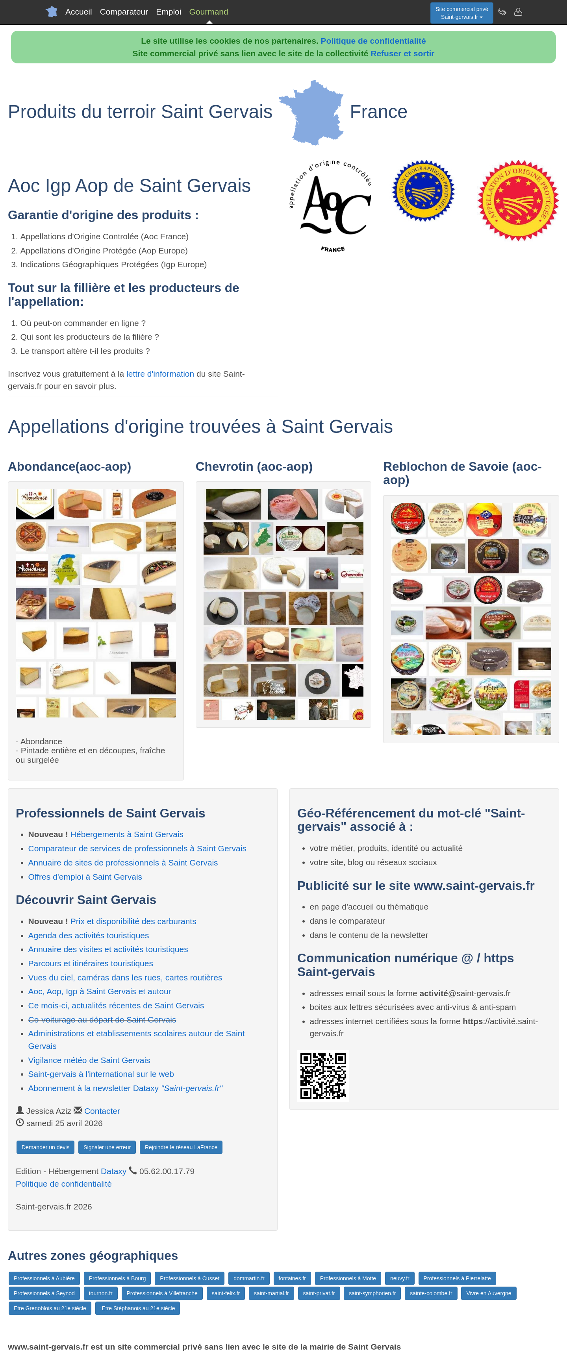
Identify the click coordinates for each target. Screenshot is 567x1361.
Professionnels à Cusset (189, 1278)
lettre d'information (161, 373)
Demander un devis (45, 1147)
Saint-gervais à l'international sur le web (101, 1073)
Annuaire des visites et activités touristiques (108, 949)
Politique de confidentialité (373, 40)
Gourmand (208, 11)
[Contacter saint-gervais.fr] (518, 12)
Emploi (168, 11)
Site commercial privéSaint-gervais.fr (461, 13)
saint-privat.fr (319, 1293)
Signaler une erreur (107, 1147)
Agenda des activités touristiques (88, 935)
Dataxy (113, 1171)
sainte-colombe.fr (431, 1293)
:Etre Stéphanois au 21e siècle (137, 1308)
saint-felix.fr (226, 1293)
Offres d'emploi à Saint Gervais (85, 876)
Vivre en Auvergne (488, 1293)
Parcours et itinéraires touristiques (90, 963)
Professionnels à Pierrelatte (457, 1278)
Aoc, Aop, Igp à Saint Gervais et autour (99, 991)
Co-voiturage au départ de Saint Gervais (102, 1019)
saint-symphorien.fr (372, 1293)
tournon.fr (101, 1293)
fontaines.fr (292, 1278)
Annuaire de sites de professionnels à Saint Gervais (123, 862)
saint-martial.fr (271, 1293)
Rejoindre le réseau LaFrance (181, 1147)
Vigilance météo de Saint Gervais (89, 1060)
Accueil (78, 11)
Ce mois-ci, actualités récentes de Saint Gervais (116, 1005)
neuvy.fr (400, 1278)
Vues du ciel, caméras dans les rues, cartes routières (125, 977)
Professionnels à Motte (348, 1278)
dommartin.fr (249, 1278)
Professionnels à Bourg (117, 1278)
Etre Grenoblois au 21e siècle (50, 1308)
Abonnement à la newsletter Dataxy (125, 1088)
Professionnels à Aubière (44, 1278)
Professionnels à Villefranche (162, 1293)
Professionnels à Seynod (44, 1293)
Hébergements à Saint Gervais (126, 834)
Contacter (102, 1110)
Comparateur (124, 11)
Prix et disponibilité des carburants (133, 921)
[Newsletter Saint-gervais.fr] (502, 12)
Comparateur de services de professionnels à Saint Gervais (137, 848)
